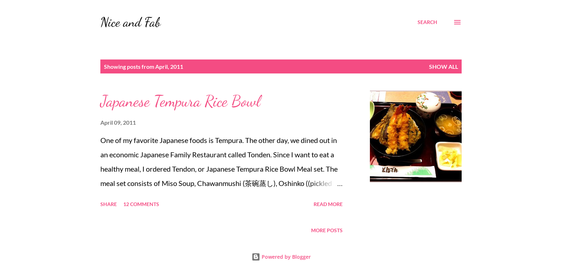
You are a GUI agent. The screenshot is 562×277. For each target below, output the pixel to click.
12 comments (141, 204)
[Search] (427, 22)
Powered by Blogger (281, 256)
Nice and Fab (130, 22)
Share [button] (108, 204)
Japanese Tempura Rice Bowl (180, 101)
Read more (328, 204)
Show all (443, 66)
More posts (327, 230)
